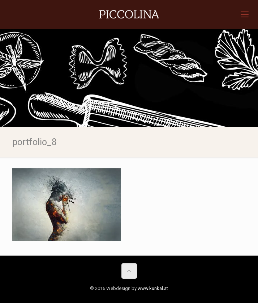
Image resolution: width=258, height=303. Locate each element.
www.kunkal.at (153, 288)
